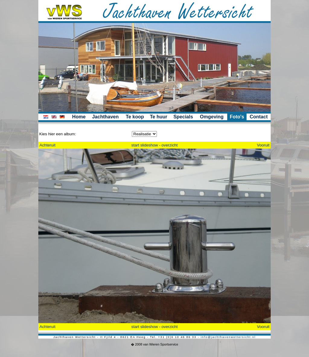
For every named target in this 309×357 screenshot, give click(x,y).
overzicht (169, 145)
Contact (259, 116)
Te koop (135, 116)
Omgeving (212, 116)
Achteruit (48, 145)
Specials (183, 116)
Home (78, 116)
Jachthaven (105, 116)
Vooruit (263, 145)
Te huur (158, 116)
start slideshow (144, 145)
